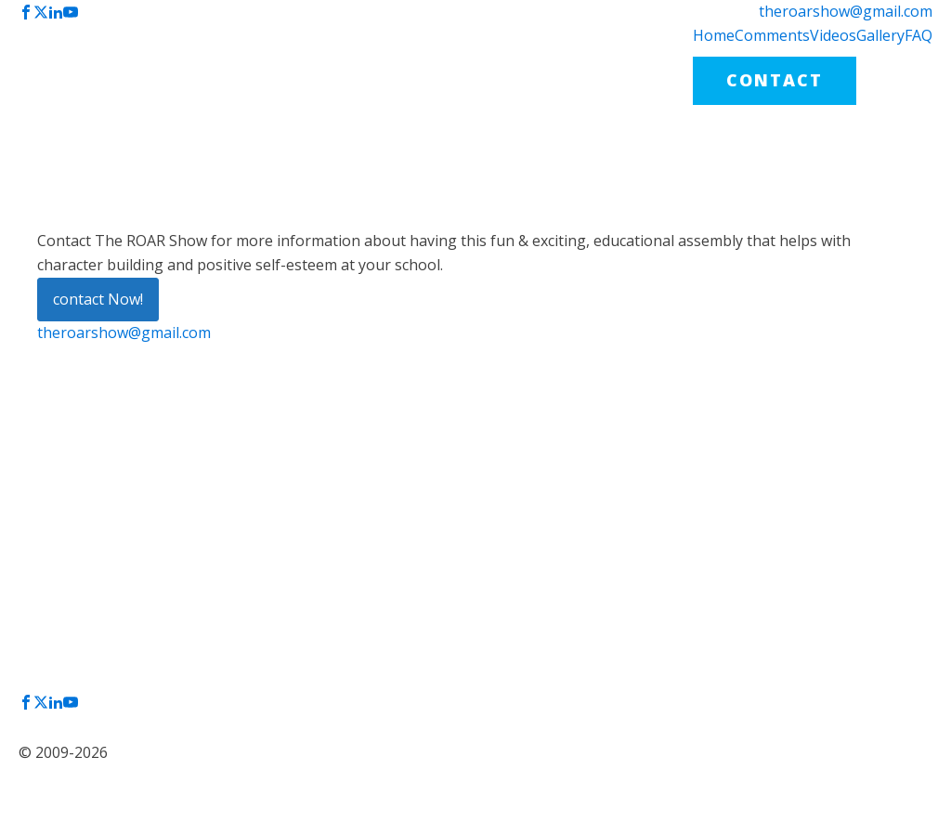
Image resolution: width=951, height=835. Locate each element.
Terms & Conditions (93, 732)
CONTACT (774, 80)
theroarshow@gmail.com (845, 11)
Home (714, 35)
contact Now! (98, 299)
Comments (772, 35)
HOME (451, 495)
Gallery (880, 35)
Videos (833, 35)
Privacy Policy (76, 717)
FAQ (918, 35)
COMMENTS (475, 529)
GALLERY (464, 594)
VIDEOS (457, 561)
